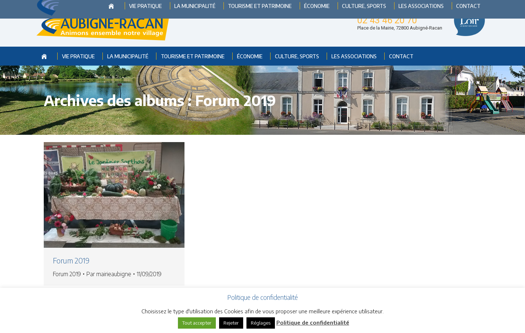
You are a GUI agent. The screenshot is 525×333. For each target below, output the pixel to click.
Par (108, 274)
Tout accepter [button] (196, 323)
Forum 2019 (71, 260)
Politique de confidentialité (312, 322)
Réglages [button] (261, 323)
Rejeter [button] (231, 323)
